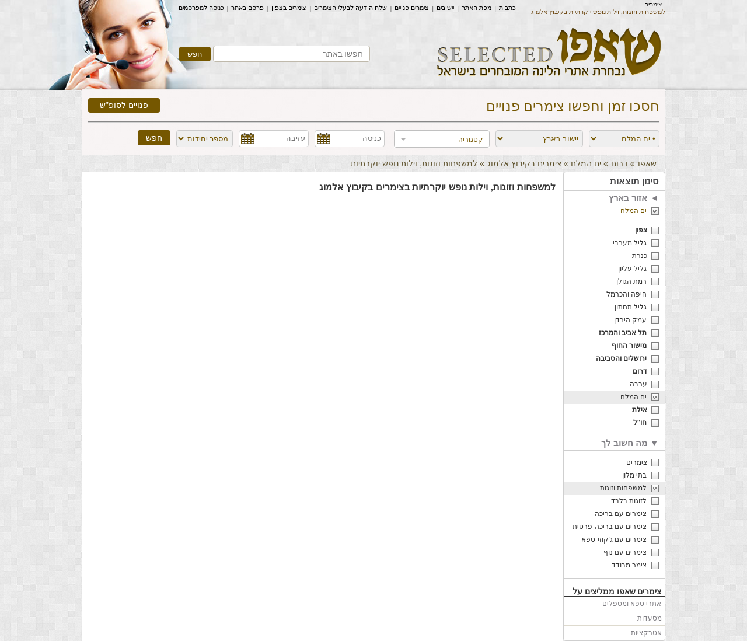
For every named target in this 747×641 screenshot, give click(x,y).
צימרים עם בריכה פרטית (610, 526)
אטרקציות (646, 633)
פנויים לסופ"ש (124, 105)
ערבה (638, 384)
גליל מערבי (630, 243)
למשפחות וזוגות (623, 488)
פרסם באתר (247, 7)
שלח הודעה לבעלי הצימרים (350, 7)
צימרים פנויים (412, 7)
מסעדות (649, 618)
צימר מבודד (629, 565)
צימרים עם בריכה (621, 514)
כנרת (639, 256)
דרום (619, 163)
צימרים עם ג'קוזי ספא (614, 539)
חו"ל (640, 423)
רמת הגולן (631, 281)
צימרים (653, 4)
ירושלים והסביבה (621, 358)
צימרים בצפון (288, 7)
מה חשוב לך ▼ (629, 443)
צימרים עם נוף (625, 552)
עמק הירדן (630, 320)
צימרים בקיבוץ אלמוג (524, 163)
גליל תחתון (631, 307)
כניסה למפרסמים (201, 7)
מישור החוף (629, 346)
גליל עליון (632, 268)
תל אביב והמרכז (623, 333)
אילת (639, 410)
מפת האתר (476, 7)
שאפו (647, 163)
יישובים (445, 7)
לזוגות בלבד (629, 501)
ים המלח (586, 163)
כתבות (507, 7)
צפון (641, 230)
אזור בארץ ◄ (633, 198)
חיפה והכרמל (626, 294)
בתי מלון (634, 475)
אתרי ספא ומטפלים (632, 604)
